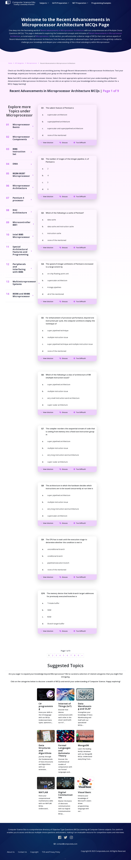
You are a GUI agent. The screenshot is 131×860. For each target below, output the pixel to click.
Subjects (43, 3)
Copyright (34, 852)
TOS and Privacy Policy (51, 852)
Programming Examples (101, 3)
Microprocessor (32, 63)
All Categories (19, 63)
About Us (11, 852)
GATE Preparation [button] (60, 3)
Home (10, 63)
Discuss (63, 143)
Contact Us (22, 852)
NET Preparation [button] (79, 3)
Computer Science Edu (20, 3)
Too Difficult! (80, 143)
